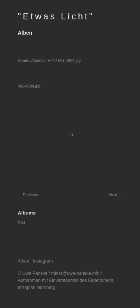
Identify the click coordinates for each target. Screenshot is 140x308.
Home (23, 60)
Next (113, 195)
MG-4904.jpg (69, 60)
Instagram (43, 261)
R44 (51, 60)
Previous (30, 195)
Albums (37, 60)
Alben (25, 33)
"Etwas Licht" (56, 16)
